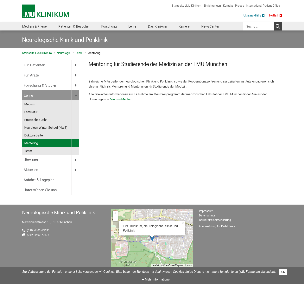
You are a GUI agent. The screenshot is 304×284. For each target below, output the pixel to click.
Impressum (206, 211)
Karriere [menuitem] (184, 26)
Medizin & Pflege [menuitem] (34, 26)
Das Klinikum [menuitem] (157, 26)
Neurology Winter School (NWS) (45, 127)
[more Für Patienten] (76, 65)
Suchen (279, 26)
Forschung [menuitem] (109, 26)
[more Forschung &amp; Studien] (76, 85)
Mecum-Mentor (120, 99)
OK (283, 272)
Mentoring (31, 143)
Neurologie (64, 53)
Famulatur (30, 112)
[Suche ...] (258, 26)
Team (28, 151)
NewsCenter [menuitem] (210, 26)
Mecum (29, 104)
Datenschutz (207, 215)
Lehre (79, 53)
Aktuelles (31, 170)
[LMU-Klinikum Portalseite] (45, 11)
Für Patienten (34, 65)
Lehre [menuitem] (132, 26)
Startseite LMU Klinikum (186, 5)
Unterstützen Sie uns (41, 190)
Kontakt (228, 5)
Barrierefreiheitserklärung (215, 220)
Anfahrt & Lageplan (39, 180)
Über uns (31, 160)
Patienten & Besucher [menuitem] (74, 26)
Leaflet (155, 265)
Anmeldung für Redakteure (218, 226)
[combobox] (262, 26)
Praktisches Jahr (35, 120)
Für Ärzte (31, 75)
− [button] (115, 218)
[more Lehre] (76, 95)
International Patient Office (263, 5)
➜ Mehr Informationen (156, 279)
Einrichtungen (212, 5)
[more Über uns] (76, 160)
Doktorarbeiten (34, 135)
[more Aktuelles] (76, 170)
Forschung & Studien (40, 85)
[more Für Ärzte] (76, 75)
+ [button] (115, 213)
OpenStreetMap (171, 265)
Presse (239, 5)
